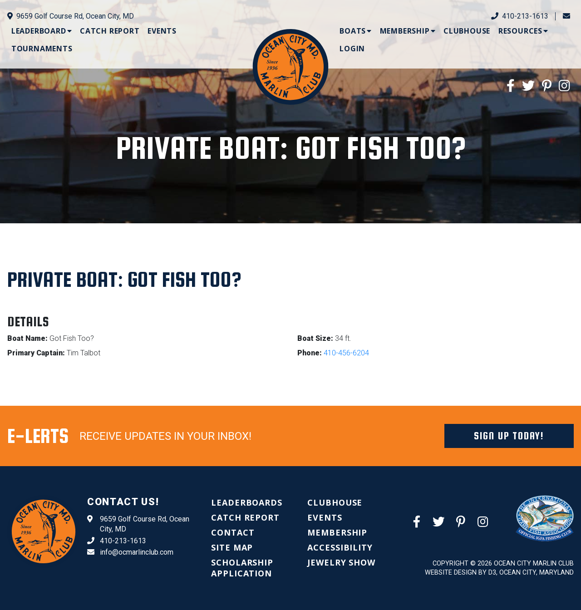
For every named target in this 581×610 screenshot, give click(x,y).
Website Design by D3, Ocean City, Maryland (499, 572)
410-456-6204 (346, 353)
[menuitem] (42, 30)
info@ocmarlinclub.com (130, 552)
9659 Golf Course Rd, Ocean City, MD (70, 16)
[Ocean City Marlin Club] (291, 66)
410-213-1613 (519, 16)
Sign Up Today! (509, 436)
